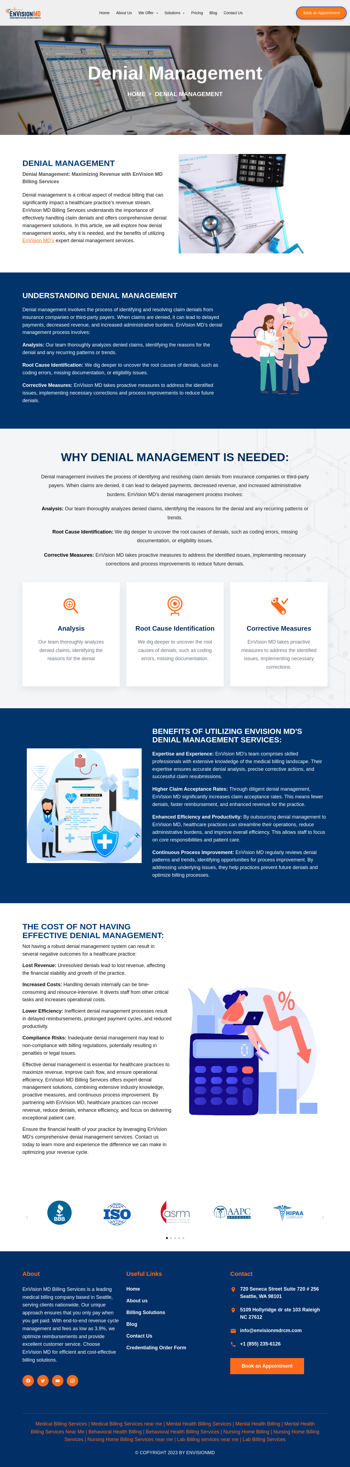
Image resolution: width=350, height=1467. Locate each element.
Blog (213, 13)
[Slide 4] (179, 1237)
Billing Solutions (145, 1311)
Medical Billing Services (61, 1422)
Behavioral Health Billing (115, 1430)
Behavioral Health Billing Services (182, 1430)
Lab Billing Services (264, 1438)
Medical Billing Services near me (126, 1422)
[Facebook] (28, 1379)
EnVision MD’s (38, 240)
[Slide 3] (175, 1237)
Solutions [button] (173, 13)
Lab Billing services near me (207, 1438)
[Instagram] (72, 1379)
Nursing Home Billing (246, 1430)
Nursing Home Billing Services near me (130, 1438)
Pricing (197, 13)
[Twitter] (43, 1379)
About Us (124, 13)
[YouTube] (57, 1379)
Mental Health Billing (257, 1422)
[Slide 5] (183, 1237)
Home (104, 13)
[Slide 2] (171, 1237)
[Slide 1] (167, 1237)
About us (137, 1299)
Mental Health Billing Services (198, 1422)
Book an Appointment (321, 13)
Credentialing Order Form (156, 1346)
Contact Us (233, 13)
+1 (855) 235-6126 (260, 1342)
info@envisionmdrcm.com (271, 1329)
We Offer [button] (146, 13)
